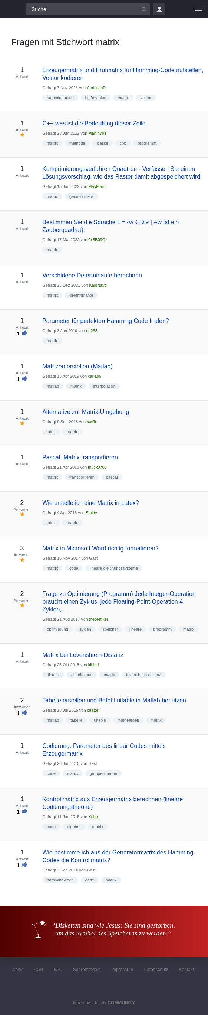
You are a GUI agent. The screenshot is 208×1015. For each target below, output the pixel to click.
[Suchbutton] (144, 9)
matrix (123, 97)
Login (159, 9)
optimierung (57, 629)
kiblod (93, 664)
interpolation (104, 386)
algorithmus (81, 674)
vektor (145, 97)
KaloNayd (98, 285)
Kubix (93, 817)
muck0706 (97, 467)
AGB (38, 969)
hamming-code (60, 97)
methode (77, 143)
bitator (93, 710)
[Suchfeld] (88, 9)
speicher (110, 629)
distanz (53, 674)
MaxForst (96, 186)
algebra (74, 827)
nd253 (92, 330)
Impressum (122, 969)
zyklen (85, 629)
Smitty (91, 512)
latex (51, 431)
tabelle (76, 720)
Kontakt (186, 969)
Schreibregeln (86, 969)
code (73, 568)
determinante (81, 295)
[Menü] (198, 9)
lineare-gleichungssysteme (114, 568)
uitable (100, 720)
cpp (123, 143)
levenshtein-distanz (143, 674)
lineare (135, 629)
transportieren (82, 477)
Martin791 (97, 133)
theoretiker (98, 619)
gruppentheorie (103, 773)
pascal (112, 477)
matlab (53, 386)
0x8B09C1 (97, 239)
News (17, 969)
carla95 (94, 376)
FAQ (58, 969)
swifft (91, 421)
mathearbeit (128, 720)
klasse (102, 143)
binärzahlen (95, 97)
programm (147, 143)
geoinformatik (81, 196)
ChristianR (96, 87)
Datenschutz (155, 969)
